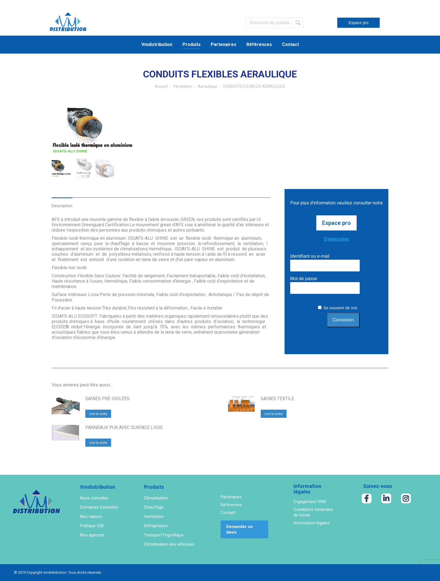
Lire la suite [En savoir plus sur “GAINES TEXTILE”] (274, 414)
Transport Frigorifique (164, 535)
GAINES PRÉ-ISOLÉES (107, 398)
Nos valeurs (91, 516)
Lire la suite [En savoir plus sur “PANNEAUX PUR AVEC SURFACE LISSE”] (98, 443)
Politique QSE (92, 525)
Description (62, 205)
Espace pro (358, 22)
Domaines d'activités (99, 507)
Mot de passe (303, 278)
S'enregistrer (336, 239)
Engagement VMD (310, 501)
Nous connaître (94, 498)
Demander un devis (239, 529)
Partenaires (231, 496)
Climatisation (156, 498)
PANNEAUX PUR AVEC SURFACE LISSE (124, 427)
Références (231, 504)
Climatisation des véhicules (169, 544)
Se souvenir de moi (340, 308)
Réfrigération (156, 525)
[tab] (62, 202)
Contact (228, 512)
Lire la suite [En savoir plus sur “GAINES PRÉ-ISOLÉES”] (98, 414)
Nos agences (92, 535)
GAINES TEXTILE (277, 398)
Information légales (311, 522)
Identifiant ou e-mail (309, 256)
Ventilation (154, 516)
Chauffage (154, 507)
